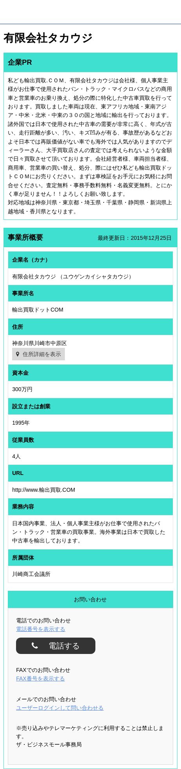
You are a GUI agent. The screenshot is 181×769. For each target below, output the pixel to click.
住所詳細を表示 (42, 354)
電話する (61, 645)
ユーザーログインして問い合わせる (60, 708)
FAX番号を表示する (40, 678)
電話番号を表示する (40, 629)
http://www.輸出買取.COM (43, 490)
